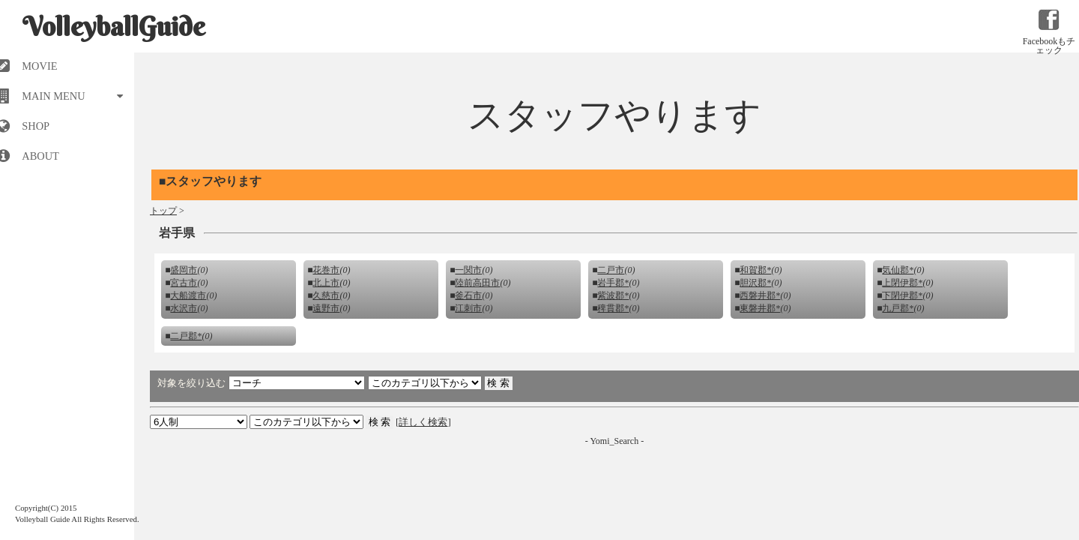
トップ (163, 211)
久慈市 (325, 295)
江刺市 (468, 308)
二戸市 (610, 270)
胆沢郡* (755, 283)
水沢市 (183, 308)
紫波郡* (613, 295)
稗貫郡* (613, 308)
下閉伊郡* (902, 295)
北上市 (325, 283)
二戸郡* (186, 336)
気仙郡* (897, 270)
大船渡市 (188, 295)
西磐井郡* (760, 295)
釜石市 (468, 295)
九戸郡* (897, 308)
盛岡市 (183, 270)
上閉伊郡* (902, 283)
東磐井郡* (760, 308)
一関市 (468, 270)
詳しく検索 (423, 422)
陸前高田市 (477, 283)
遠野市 (325, 308)
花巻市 (325, 270)
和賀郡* (755, 270)
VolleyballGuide (113, 26)
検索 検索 (306, 422)
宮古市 (183, 283)
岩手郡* (613, 283)
